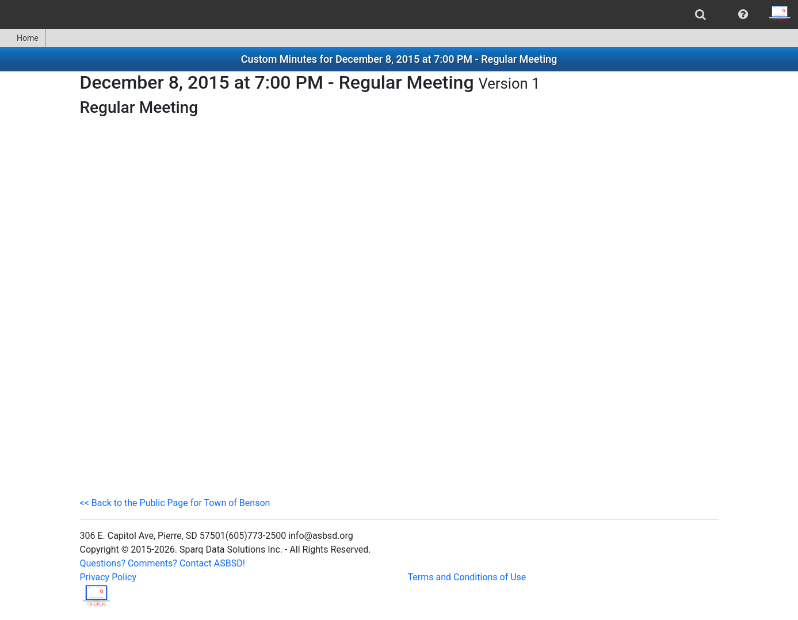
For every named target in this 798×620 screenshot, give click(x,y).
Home (23, 38)
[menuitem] (700, 14)
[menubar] (399, 14)
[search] (700, 14)
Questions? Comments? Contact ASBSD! (162, 563)
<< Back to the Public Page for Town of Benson (175, 502)
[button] (743, 14)
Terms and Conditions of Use (467, 577)
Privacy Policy (108, 577)
